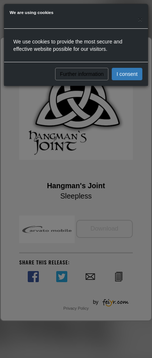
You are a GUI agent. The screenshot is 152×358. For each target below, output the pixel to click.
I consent (127, 74)
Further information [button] (82, 74)
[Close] (140, 19)
